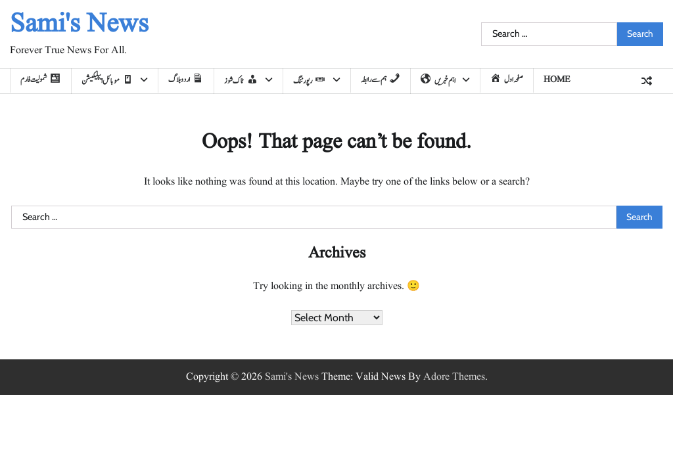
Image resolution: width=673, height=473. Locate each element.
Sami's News (79, 24)
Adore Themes (454, 377)
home (557, 80)
